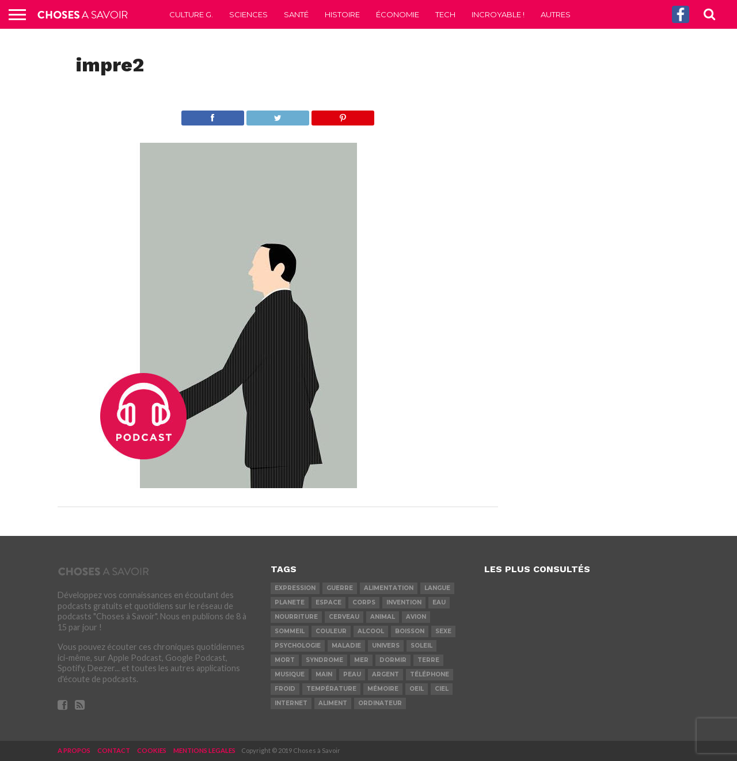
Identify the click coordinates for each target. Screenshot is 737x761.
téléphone (429, 674)
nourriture (296, 617)
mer (361, 660)
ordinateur (380, 703)
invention (403, 602)
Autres (556, 14)
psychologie (298, 645)
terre (428, 660)
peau (352, 674)
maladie (346, 645)
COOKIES (151, 750)
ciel (442, 688)
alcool (371, 631)
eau (439, 602)
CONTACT (113, 750)
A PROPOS (74, 750)
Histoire (342, 14)
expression (295, 588)
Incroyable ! (498, 14)
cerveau (344, 617)
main (324, 674)
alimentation (388, 588)
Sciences (248, 14)
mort (285, 660)
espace (328, 602)
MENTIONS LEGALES (204, 750)
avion (416, 617)
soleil (421, 645)
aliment (332, 703)
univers (386, 645)
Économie (397, 14)
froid (285, 688)
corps (363, 602)
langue (437, 588)
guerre (339, 588)
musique (290, 674)
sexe (443, 631)
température (331, 688)
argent (385, 674)
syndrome (324, 660)
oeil (416, 688)
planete (290, 602)
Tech (445, 14)
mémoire (382, 688)
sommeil (290, 631)
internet (291, 703)
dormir (393, 660)
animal (382, 617)
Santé (296, 14)
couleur (331, 631)
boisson (409, 631)
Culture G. (191, 14)
